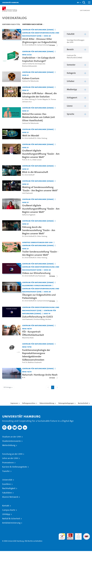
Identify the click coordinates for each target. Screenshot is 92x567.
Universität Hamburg (10, 2)
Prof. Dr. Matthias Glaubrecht (32, 362)
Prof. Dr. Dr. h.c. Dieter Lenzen (32, 160)
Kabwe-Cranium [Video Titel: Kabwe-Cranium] (30, 78)
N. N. (23, 378)
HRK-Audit (77, 535)
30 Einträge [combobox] (8, 387)
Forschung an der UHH (12, 454)
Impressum (14, 403)
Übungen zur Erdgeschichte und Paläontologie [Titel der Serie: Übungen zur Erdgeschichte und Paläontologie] (39, 296)
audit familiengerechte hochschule (62, 536)
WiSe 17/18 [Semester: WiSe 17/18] (26, 346)
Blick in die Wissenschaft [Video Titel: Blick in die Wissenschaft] (35, 172)
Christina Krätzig (38, 319)
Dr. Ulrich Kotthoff (28, 45)
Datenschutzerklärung (47, 403)
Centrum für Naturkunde (30, 81)
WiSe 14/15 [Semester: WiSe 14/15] (27, 371)
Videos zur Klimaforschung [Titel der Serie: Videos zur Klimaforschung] (36, 273)
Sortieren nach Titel (11, 24)
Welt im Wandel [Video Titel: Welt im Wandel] (30, 135)
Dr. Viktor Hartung (28, 99)
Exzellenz (6, 484)
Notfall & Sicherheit (11, 518)
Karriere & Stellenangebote (14, 466)
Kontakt (5, 505)
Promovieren (8, 462)
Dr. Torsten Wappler (41, 99)
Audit (69, 534)
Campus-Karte (8, 510)
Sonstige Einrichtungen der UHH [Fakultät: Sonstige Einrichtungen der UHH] (37, 242)
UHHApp (6, 514)
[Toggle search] (84, 2)
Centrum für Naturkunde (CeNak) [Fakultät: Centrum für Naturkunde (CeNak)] (38, 29)
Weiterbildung (8, 445)
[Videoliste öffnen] (54, 301)
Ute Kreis (48, 319)
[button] (78, 2)
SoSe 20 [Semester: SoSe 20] (47, 35)
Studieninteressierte (11, 441)
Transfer (6, 471)
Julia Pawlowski (27, 193)
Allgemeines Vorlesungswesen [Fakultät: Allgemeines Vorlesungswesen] (36, 285)
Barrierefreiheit (83, 403)
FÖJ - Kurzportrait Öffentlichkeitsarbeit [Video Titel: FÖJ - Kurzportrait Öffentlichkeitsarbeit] (33, 333)
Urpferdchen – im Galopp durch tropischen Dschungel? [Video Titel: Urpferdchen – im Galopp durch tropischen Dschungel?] (38, 59)
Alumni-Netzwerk (10, 497)
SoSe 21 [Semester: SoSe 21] (25, 75)
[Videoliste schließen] (54, 45)
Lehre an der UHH (10, 458)
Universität (7, 479)
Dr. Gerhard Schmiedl (42, 45)
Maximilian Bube (28, 338)
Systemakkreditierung (86, 534)
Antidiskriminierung (11, 522)
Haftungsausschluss (28, 403)
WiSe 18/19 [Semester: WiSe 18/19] (27, 328)
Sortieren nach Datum (32, 24)
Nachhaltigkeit (8, 488)
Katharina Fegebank (28, 215)
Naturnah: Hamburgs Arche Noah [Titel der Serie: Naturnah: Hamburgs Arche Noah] (40, 374)
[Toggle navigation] (89, 2)
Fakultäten (7, 492)
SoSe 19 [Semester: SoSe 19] (47, 313)
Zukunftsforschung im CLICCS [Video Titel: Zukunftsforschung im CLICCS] (37, 316)
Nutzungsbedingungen (66, 403)
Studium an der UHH (11, 436)
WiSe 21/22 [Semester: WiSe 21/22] (27, 54)
